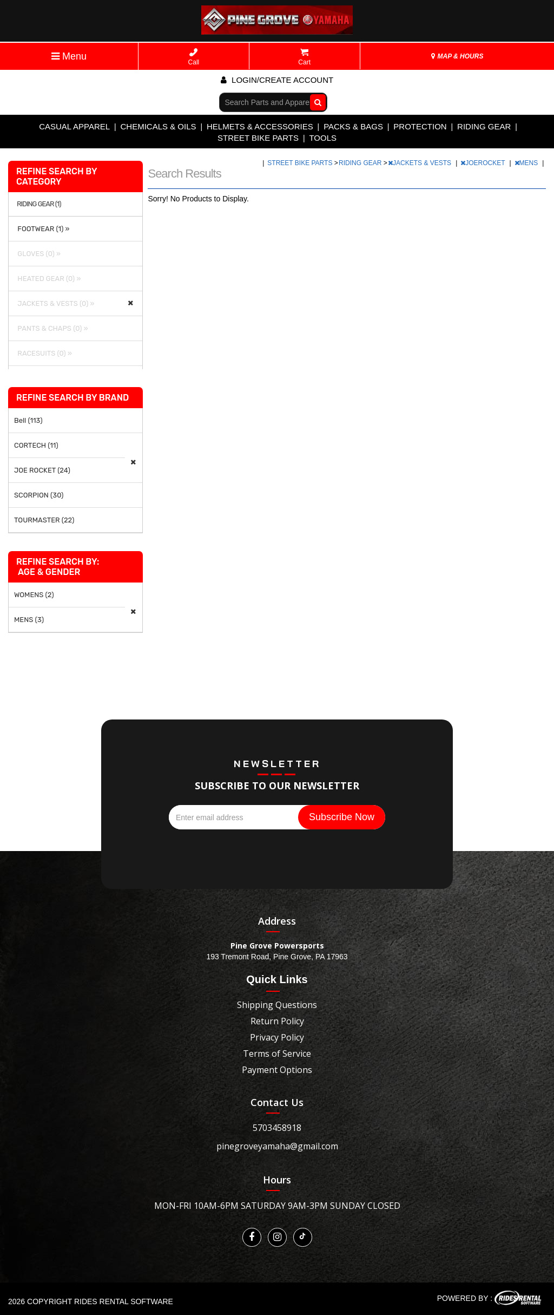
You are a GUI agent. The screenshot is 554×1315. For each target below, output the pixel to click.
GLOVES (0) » (37, 254)
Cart (304, 57)
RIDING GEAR (484, 126)
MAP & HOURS (457, 56)
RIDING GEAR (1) (39, 204)
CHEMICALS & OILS (158, 126)
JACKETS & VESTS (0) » (54, 303)
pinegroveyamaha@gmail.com (277, 1146)
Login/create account (277, 79)
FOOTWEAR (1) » (42, 229)
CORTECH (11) (36, 445)
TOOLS (323, 137)
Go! (315, 102)
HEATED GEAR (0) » (47, 278)
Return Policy (277, 1021)
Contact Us (277, 1102)
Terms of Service (277, 1053)
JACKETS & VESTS (420, 163)
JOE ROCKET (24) (42, 470)
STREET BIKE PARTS (258, 137)
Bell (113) (28, 420)
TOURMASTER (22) (44, 520)
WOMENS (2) (34, 595)
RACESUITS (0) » (43, 353)
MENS (527, 163)
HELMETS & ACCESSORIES (260, 126)
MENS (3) (29, 620)
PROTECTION (419, 126)
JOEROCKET (483, 163)
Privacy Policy (277, 1037)
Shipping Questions (277, 1005)
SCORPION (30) (38, 495)
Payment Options (277, 1070)
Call (194, 57)
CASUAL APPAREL (74, 126)
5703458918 (277, 1128)
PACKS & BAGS (353, 126)
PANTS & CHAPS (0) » (51, 328)
